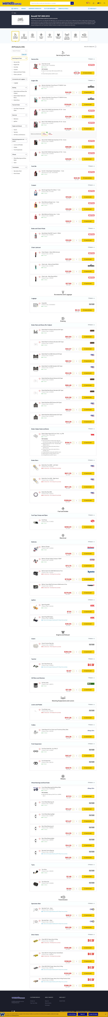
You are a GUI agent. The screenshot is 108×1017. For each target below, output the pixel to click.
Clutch (15, 129)
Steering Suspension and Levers (18, 140)
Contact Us (32, 1001)
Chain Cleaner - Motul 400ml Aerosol (51, 252)
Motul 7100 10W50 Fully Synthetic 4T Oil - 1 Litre (54, 109)
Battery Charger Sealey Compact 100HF (52, 558)
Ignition (15, 121)
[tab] (44, 134)
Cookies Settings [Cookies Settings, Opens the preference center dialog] (72, 1014)
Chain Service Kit (46, 64)
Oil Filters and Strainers (19, 134)
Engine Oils (16, 64)
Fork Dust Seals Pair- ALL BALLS (50, 748)
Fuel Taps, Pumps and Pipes (19, 109)
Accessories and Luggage (18, 79)
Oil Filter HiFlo (45, 682)
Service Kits (17, 62)
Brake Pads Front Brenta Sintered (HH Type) (52, 329)
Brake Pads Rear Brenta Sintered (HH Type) (52, 378)
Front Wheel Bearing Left (48, 802)
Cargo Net (44, 303)
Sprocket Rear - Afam (47, 920)
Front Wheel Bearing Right (48, 814)
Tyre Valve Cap (45, 881)
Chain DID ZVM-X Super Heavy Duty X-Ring (52, 966)
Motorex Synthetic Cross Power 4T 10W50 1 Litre (54, 85)
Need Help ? (92, 8)
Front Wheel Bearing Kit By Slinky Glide (51, 787)
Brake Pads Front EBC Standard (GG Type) (52, 366)
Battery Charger (46, 546)
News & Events (48, 1003)
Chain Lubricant (18, 74)
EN (99, 3)
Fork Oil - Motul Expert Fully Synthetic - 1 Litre (53, 171)
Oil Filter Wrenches (49, 8)
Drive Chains (17, 173)
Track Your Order (33, 1003)
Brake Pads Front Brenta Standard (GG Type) (53, 341)
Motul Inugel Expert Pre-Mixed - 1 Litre (51, 190)
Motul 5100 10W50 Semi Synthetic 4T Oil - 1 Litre (54, 152)
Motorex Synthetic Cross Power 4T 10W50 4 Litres (54, 97)
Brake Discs (17, 100)
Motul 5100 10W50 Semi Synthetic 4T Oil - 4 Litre (54, 140)
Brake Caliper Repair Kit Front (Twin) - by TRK (53, 433)
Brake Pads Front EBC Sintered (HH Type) (52, 354)
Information (47, 1005)
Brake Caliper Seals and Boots (19, 96)
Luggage (16, 83)
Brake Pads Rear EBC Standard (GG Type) (52, 414)
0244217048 (62, 1001)
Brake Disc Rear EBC (47, 492)
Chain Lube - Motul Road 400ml (49, 276)
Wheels (14, 154)
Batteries (16, 119)
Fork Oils (16, 67)
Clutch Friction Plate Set (48, 643)
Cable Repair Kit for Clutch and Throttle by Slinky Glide (55, 729)
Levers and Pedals (18, 145)
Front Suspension (18, 149)
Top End (16, 132)
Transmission (15, 167)
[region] (54, 1014)
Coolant (16, 69)
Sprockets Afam (18, 171)
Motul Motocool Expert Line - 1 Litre (50, 202)
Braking (14, 87)
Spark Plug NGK (46, 604)
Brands (23, 8)
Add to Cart (88, 92)
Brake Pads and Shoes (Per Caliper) (20, 92)
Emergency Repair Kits (35, 8)
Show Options (87, 73)
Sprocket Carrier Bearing (48, 850)
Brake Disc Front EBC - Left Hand (50, 465)
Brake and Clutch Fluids (19, 72)
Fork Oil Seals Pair (46, 760)
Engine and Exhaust (17, 126)
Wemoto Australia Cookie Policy (83, 1011)
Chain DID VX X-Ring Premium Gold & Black (52, 953)
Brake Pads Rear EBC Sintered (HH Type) (52, 402)
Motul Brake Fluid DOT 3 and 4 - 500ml (51, 233)
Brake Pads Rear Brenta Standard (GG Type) (52, 390)
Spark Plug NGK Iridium (47, 616)
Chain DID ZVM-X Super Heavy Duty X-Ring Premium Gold (56, 978)
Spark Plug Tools (63, 8)
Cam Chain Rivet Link (47, 663)
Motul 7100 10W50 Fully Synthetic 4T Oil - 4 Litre (54, 121)
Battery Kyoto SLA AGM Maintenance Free (52, 570)
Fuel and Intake (16, 105)
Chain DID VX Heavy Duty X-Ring (50, 939)
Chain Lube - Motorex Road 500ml (50, 264)
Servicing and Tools (17, 58)
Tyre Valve (44, 869)
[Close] (105, 1014)
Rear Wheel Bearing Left (48, 826)
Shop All (15, 8)
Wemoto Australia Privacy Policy (67, 1011)
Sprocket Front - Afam (47, 908)
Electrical (14, 115)
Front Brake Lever (46, 709)
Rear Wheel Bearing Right (48, 838)
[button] (90, 3)
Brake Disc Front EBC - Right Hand (50, 478)
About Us (47, 1001)
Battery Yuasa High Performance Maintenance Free (54, 584)
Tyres (15, 162)
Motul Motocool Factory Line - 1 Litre (51, 214)
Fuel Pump (44, 520)
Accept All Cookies (93, 1014)
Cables (15, 147)
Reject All (82, 1014)
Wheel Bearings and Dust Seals (20, 159)
